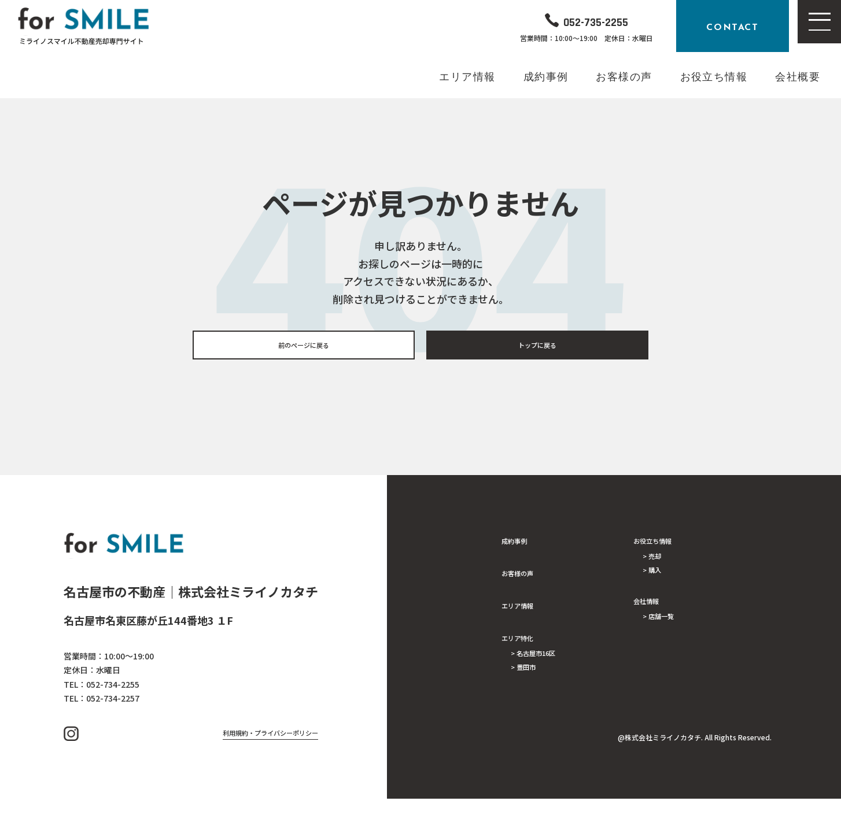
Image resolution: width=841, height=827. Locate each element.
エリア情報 (524, 609)
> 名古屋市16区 (543, 660)
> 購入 (656, 581)
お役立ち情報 (661, 544)
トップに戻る (537, 347)
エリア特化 (524, 641)
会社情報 (651, 614)
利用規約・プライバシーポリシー (248, 759)
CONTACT (732, 26)
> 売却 (656, 563)
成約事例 (519, 544)
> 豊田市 (529, 678)
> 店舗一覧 (665, 632)
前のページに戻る (303, 347)
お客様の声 (524, 577)
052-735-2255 (596, 20)
